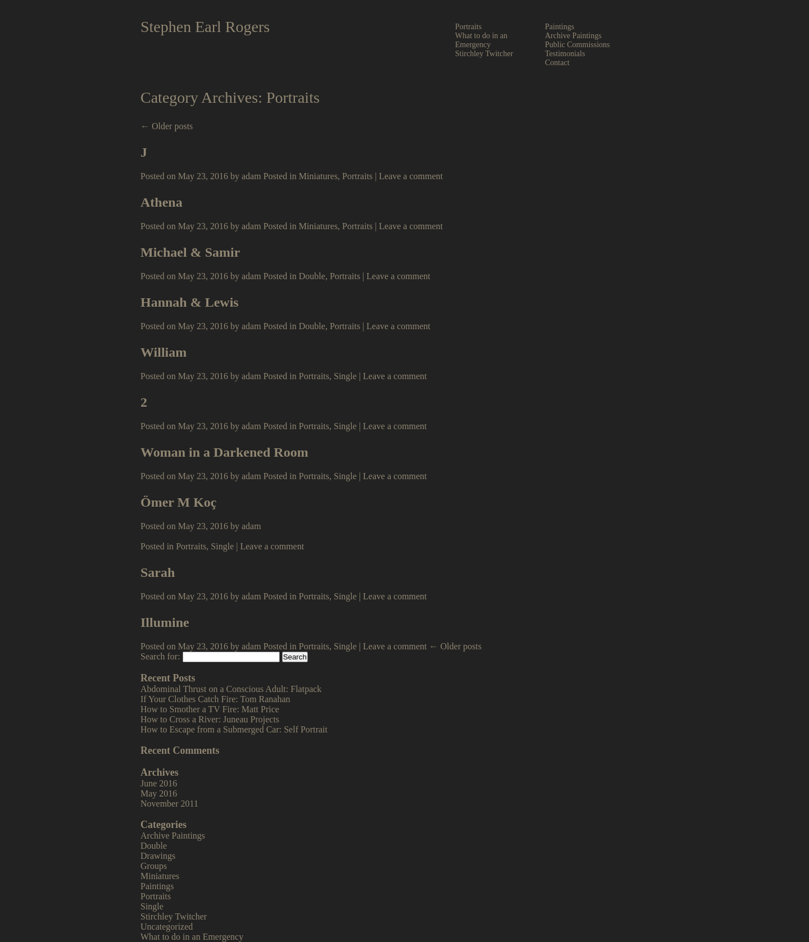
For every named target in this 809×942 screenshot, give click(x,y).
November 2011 (169, 803)
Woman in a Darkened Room (224, 452)
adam (251, 176)
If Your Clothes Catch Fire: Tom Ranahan (215, 699)
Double (312, 276)
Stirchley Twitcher (484, 53)
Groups (153, 866)
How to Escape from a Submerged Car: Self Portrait (234, 729)
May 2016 (158, 793)
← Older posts (166, 126)
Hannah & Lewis (189, 302)
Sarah (157, 572)
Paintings (559, 26)
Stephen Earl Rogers (205, 26)
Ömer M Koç (178, 502)
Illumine (164, 622)
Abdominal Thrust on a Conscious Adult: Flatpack (230, 689)
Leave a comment (411, 176)
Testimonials (565, 53)
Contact (557, 62)
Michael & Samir (190, 252)
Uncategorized (166, 926)
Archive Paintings (573, 35)
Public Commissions (577, 44)
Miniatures (318, 176)
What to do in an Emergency (481, 40)
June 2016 (158, 783)
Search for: (160, 656)
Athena (161, 202)
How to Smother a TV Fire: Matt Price (209, 709)
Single (345, 376)
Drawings (157, 856)
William (163, 352)
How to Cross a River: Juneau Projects (209, 719)
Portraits (468, 26)
